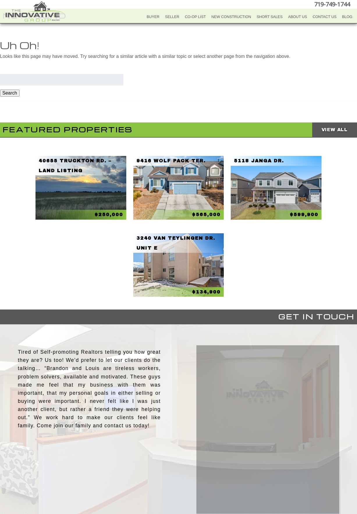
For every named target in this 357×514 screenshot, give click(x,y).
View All (335, 129)
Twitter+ (177, 481)
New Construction (231, 17)
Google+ (201, 481)
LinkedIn (189, 481)
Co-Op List (195, 17)
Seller (172, 17)
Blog (347, 17)
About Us (297, 17)
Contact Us (324, 17)
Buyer (153, 17)
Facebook (154, 481)
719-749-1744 (332, 4)
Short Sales (270, 17)
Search (9, 92)
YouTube (166, 481)
